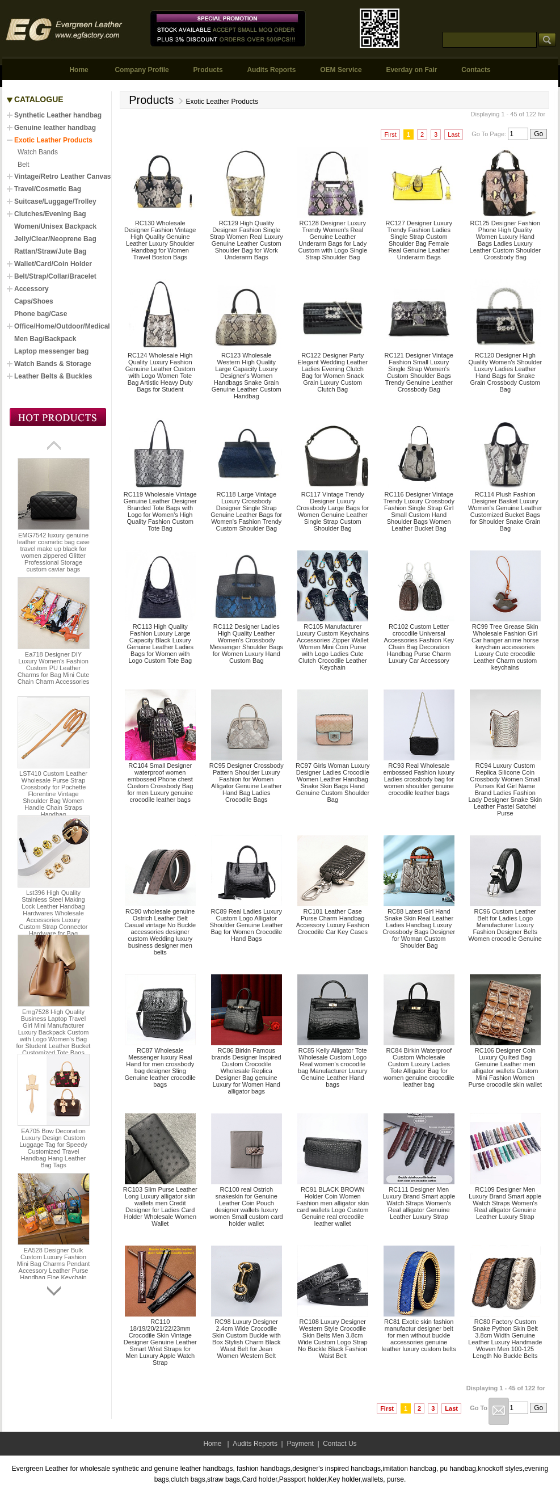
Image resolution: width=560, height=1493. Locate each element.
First (390, 134)
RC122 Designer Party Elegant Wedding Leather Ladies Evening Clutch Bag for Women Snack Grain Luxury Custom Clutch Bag (332, 372)
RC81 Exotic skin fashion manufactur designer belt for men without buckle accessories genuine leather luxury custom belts (419, 1335)
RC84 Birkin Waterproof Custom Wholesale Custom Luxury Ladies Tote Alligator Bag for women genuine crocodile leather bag (419, 1067)
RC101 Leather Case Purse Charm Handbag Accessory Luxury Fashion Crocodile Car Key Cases (332, 921)
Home (78, 70)
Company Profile (142, 70)
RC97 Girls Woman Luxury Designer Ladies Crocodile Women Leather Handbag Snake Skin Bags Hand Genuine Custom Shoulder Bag (333, 782)
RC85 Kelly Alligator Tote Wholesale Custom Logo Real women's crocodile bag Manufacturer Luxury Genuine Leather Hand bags (332, 1067)
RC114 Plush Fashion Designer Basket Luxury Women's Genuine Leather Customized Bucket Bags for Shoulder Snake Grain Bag (505, 511)
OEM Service (340, 70)
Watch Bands (38, 152)
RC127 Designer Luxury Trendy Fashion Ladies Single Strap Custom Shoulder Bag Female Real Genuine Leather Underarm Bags (419, 240)
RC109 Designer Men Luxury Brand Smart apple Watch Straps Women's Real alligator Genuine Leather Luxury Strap (505, 1203)
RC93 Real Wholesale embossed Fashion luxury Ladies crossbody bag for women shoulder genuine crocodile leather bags (419, 779)
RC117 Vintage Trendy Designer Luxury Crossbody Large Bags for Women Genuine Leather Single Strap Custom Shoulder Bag (332, 511)
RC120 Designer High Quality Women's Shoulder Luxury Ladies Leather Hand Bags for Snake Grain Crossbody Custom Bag (505, 372)
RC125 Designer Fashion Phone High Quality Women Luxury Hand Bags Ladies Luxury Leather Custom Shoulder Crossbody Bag (505, 240)
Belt (24, 165)
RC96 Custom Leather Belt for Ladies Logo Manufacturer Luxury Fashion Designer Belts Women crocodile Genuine (505, 925)
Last (454, 134)
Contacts (475, 70)
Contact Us (339, 1444)
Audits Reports (271, 70)
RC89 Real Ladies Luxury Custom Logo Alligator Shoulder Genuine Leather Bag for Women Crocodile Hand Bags (246, 925)
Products (208, 70)
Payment (300, 1444)
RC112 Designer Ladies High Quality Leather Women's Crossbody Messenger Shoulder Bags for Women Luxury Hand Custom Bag (246, 643)
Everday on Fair (411, 70)
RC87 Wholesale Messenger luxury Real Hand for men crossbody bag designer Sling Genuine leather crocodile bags (160, 1067)
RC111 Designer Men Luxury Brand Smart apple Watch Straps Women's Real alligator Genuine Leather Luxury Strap (418, 1203)
